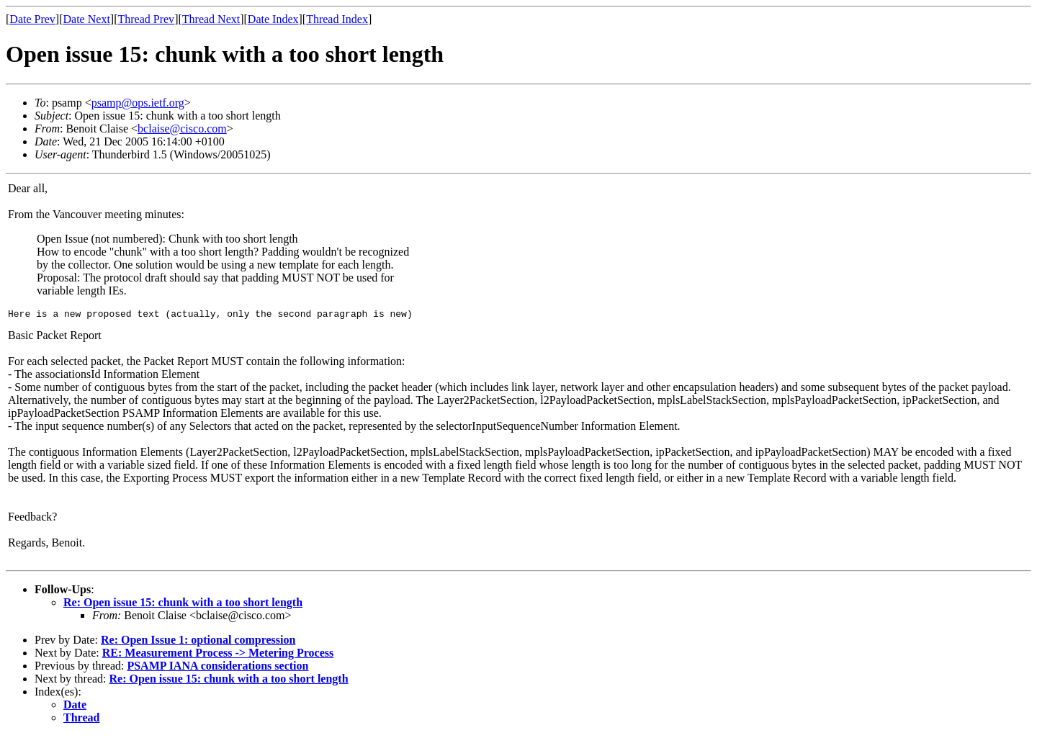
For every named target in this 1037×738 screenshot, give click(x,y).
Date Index (273, 19)
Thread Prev (145, 19)
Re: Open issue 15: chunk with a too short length (182, 604)
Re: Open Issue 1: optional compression (198, 642)
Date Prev (32, 19)
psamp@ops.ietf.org (137, 102)
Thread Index (337, 19)
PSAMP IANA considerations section (217, 668)
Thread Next (211, 19)
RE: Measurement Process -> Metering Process (217, 655)
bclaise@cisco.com (182, 128)
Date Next (86, 19)
